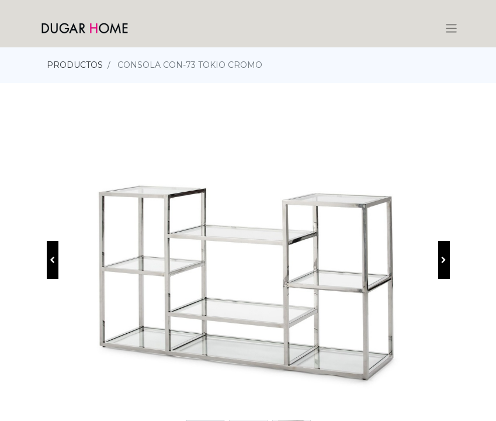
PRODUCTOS (75, 65)
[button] (52, 260)
